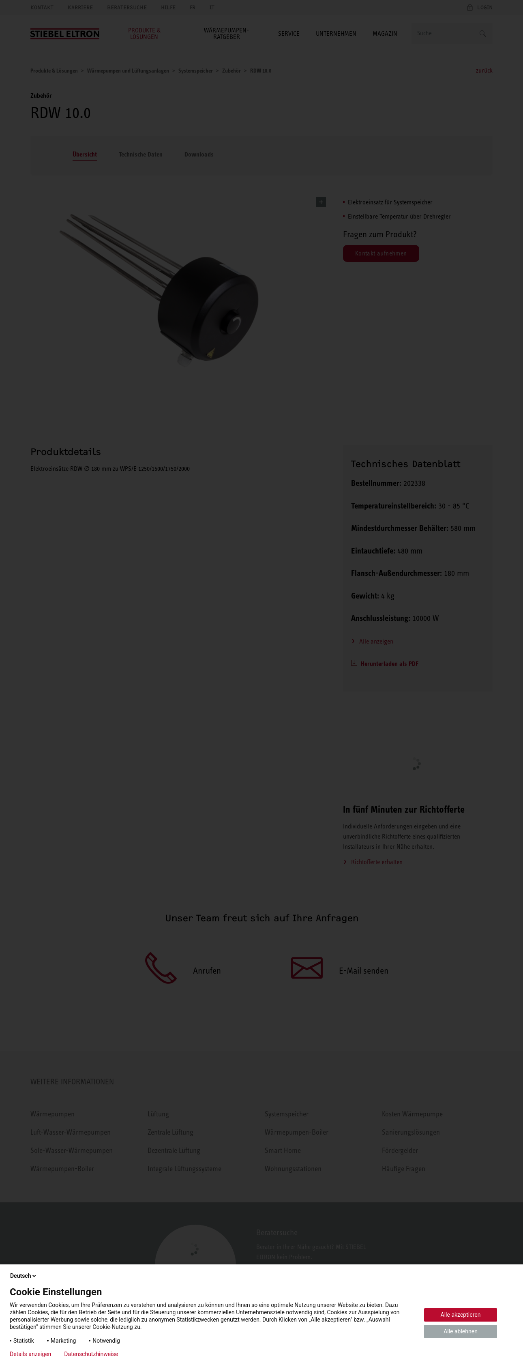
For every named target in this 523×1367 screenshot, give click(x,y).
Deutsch (23, 1276)
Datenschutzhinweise (91, 1354)
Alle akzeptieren (461, 1314)
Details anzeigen (30, 1354)
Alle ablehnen (461, 1331)
